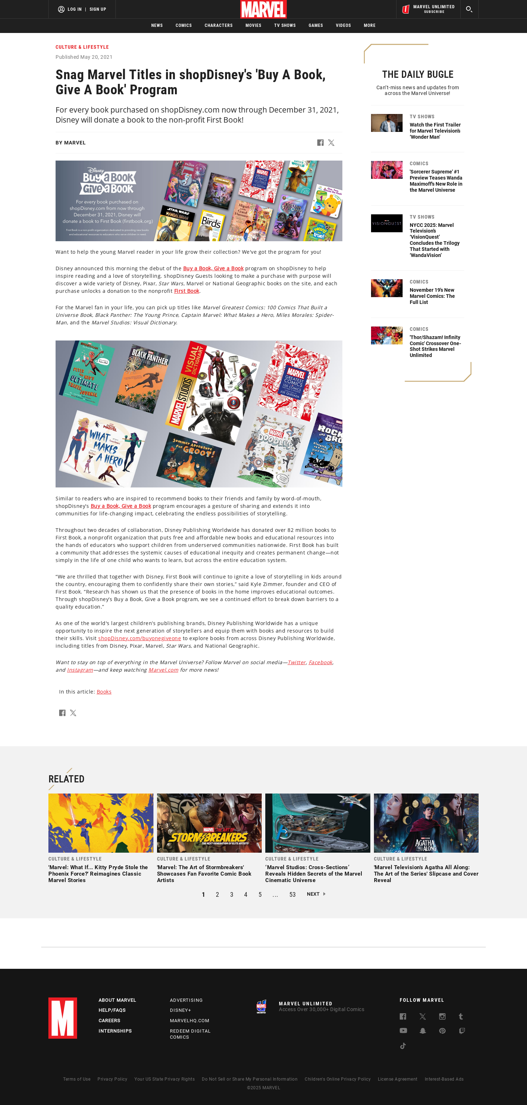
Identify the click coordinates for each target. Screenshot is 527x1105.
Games (316, 25)
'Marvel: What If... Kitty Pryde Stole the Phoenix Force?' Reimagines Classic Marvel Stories (98, 873)
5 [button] (260, 894)
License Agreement (398, 1079)
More (370, 25)
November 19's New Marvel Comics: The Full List (432, 296)
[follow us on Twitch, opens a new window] (462, 1032)
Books (104, 691)
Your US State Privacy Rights (164, 1079)
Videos (343, 25)
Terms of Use (76, 1079)
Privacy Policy (112, 1079)
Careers (109, 1020)
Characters (219, 25)
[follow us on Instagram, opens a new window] (442, 1017)
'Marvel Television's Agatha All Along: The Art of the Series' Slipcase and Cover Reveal (426, 873)
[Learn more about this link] (213, 268)
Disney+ (180, 1010)
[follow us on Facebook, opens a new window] (403, 1017)
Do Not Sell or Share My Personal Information (250, 1079)
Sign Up (98, 9)
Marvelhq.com (189, 1020)
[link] (100, 840)
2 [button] (217, 894)
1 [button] (203, 894)
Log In (75, 9)
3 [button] (232, 894)
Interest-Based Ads (444, 1079)
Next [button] (313, 894)
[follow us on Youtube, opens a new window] (403, 1031)
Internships (115, 1031)
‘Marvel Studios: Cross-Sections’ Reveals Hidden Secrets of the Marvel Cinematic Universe (313, 873)
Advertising (186, 1000)
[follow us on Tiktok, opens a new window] (403, 1047)
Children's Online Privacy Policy (338, 1079)
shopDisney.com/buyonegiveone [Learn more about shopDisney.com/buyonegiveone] (139, 638)
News (157, 25)
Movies (253, 25)
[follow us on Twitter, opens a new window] (422, 1017)
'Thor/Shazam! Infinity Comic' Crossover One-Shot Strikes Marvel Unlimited (435, 346)
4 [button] (246, 894)
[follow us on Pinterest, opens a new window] (442, 1031)
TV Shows (285, 25)
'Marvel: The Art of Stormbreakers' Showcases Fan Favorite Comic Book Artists (204, 873)
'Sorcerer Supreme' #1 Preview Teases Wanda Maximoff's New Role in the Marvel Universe (436, 180)
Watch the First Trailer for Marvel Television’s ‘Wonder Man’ (435, 131)
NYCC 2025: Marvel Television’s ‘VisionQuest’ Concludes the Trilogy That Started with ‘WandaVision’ (435, 240)
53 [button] (292, 894)
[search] (469, 9)
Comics (184, 25)
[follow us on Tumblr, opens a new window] (461, 1017)
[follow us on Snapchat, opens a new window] (422, 1032)
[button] (322, 144)
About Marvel (117, 1000)
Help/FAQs (112, 1010)
